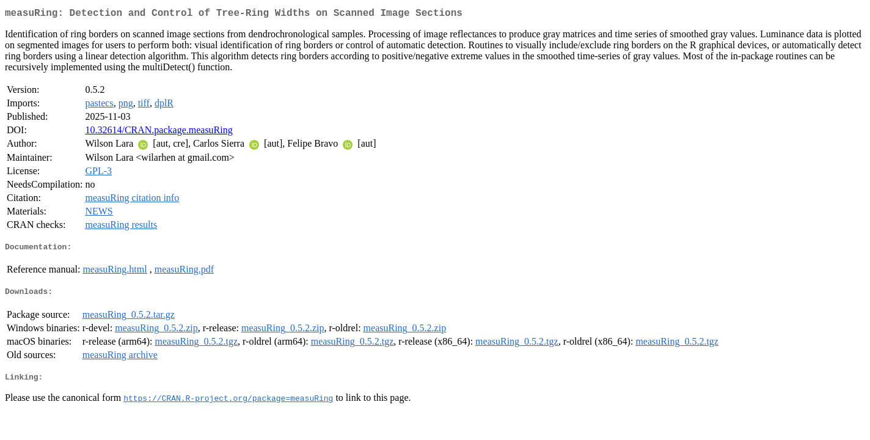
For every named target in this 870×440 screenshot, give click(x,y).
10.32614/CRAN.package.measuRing (158, 132)
